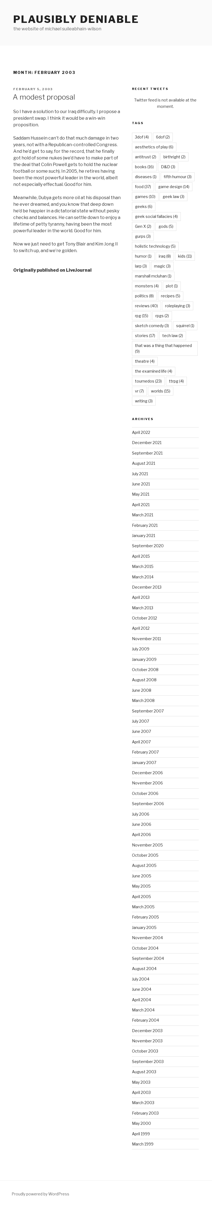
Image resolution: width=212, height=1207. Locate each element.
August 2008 (144, 679)
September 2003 (148, 1061)
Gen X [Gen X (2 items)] (143, 226)
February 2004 (145, 1020)
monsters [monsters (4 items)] (147, 286)
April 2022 (141, 432)
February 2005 (145, 917)
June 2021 (141, 484)
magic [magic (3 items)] (162, 266)
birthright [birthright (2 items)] (174, 156)
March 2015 (142, 566)
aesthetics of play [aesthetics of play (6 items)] (154, 147)
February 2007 (145, 752)
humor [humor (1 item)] (143, 256)
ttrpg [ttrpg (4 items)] (176, 381)
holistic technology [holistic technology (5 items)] (155, 246)
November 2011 (146, 638)
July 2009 (140, 649)
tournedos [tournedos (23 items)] (148, 381)
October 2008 (145, 669)
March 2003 (143, 1102)
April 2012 (141, 628)
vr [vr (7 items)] (139, 391)
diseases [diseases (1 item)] (146, 176)
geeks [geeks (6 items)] (143, 206)
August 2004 (144, 968)
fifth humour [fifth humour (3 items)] (178, 176)
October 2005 (145, 855)
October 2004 (145, 948)
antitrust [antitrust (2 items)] (145, 156)
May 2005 (141, 886)
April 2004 (141, 999)
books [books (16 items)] (144, 166)
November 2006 (147, 783)
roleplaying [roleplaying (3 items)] (177, 305)
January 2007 (144, 762)
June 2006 (141, 824)
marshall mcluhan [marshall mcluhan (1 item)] (153, 276)
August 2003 (144, 1071)
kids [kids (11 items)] (185, 256)
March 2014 (142, 577)
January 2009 (144, 659)
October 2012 (144, 618)
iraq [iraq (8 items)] (165, 256)
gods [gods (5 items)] (165, 226)
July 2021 (140, 473)
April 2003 (141, 1092)
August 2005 (144, 865)
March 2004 (143, 1010)
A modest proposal (44, 97)
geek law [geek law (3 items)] (173, 196)
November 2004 (147, 937)
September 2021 (147, 453)
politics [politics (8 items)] (144, 295)
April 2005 (141, 896)
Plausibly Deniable (76, 19)
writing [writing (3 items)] (144, 401)
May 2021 (140, 494)
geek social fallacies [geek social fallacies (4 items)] (156, 216)
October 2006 (145, 793)
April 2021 (141, 504)
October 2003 (145, 1051)
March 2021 (142, 514)
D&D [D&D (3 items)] (168, 166)
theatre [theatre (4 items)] (145, 361)
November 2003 (147, 1040)
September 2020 (148, 545)
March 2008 (143, 700)
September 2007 (148, 711)
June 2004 (141, 989)
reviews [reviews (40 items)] (146, 305)
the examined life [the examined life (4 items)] (153, 371)
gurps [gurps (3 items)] (143, 236)
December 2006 (147, 772)
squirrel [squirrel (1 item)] (185, 325)
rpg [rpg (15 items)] (141, 315)
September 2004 (148, 958)
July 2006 (140, 814)
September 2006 (148, 803)
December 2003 (147, 1030)
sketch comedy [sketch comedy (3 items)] (152, 325)
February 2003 (145, 1113)
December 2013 (146, 587)
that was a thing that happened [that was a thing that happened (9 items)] (163, 348)
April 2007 (141, 741)
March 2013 (142, 607)
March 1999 (142, 1144)
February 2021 (145, 525)
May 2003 (141, 1082)
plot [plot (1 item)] (172, 286)
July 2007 (140, 721)
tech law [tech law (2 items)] (172, 335)
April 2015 (141, 556)
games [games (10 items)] (145, 196)
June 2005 (141, 876)
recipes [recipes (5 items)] (170, 295)
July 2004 (140, 979)
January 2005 (144, 927)
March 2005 (143, 906)
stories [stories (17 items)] (145, 335)
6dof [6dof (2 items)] (163, 137)
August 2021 (143, 463)
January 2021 (143, 535)
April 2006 (141, 834)
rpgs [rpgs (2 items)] (162, 315)
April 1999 (141, 1133)
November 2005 (147, 845)
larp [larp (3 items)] (141, 266)
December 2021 (146, 442)
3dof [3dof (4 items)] (142, 137)
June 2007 (141, 731)
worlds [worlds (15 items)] (160, 391)
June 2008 (141, 690)
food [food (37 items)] (143, 186)
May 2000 (141, 1123)
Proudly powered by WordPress (40, 1194)
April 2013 (141, 597)
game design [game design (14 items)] (173, 186)
